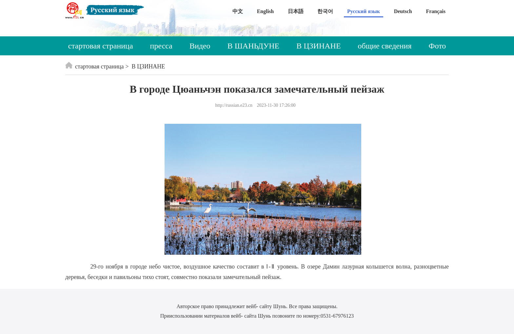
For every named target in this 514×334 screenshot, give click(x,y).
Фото (437, 46)
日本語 (296, 11)
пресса (161, 46)
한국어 (325, 11)
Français (435, 11)
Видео (199, 46)
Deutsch (403, 11)
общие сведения (385, 46)
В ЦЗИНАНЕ (318, 46)
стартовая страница (100, 46)
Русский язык (363, 11)
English (265, 11)
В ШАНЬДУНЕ (253, 46)
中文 (237, 11)
